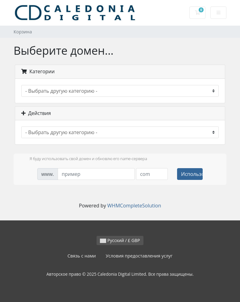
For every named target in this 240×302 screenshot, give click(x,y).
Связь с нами (82, 256)
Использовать (192, 174)
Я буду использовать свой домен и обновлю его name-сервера (83, 159)
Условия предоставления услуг (139, 256)
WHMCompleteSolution (134, 205)
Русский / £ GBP (120, 240)
